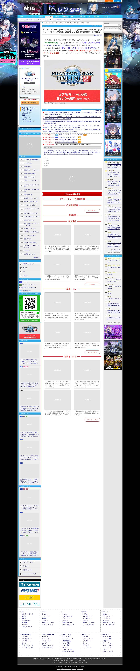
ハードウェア (81, 17)
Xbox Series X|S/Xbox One (29, 284)
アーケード (105, 634)
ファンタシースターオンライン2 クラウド (29, 79)
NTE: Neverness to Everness (114, 268)
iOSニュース (66, 636)
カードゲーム (107, 643)
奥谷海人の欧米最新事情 (31, 159)
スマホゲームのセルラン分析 (31, 185)
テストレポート (88, 639)
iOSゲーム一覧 (67, 649)
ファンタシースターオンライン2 (67, 137)
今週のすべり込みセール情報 (31, 190)
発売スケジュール (48, 622)
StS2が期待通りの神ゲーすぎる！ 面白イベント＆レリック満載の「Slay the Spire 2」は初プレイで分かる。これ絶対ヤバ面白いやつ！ (29, 481)
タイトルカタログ (48, 624)
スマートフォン (66, 634)
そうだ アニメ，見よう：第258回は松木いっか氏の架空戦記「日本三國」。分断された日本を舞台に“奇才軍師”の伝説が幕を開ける (87, 248)
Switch (49, 17)
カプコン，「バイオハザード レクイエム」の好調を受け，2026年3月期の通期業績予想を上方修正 (114, 244)
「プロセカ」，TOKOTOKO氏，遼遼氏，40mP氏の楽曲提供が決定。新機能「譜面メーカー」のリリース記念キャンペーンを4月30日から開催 (114, 227)
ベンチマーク (87, 647)
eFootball (110, 274)
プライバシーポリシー (29, 562)
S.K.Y (76, 152)
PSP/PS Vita (105, 612)
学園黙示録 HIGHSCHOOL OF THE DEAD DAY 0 (114, 311)
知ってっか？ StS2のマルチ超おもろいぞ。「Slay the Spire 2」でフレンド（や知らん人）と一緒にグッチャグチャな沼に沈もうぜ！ (29, 457)
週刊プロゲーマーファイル (31, 170)
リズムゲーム (107, 647)
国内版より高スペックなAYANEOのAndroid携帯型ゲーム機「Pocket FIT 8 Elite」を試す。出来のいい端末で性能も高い (57, 345)
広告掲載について (27, 569)
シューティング (108, 645)
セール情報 (66, 643)
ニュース (25, 113)
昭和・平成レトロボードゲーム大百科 (31, 224)
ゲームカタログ (76, 19)
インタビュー (41, 19)
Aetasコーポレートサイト (29, 573)
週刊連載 (25, 622)
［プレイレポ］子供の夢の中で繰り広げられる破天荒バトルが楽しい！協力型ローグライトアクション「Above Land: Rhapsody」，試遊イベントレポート (29, 530)
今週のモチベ (28, 166)
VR (72, 17)
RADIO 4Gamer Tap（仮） (31, 201)
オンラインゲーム (27, 614)
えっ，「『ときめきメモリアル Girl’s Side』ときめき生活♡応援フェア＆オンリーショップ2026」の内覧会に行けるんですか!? (114, 209)
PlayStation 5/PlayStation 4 (29, 287)
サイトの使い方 (40, 1)
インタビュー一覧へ (92, 419)
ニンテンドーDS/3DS (47, 634)
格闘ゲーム (106, 641)
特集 (23, 115)
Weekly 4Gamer (28, 163)
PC (27, 17)
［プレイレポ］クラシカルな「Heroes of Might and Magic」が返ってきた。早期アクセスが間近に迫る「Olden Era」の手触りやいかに (114, 192)
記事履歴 (109, 1)
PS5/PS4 (41, 17)
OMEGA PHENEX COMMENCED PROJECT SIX (114, 304)
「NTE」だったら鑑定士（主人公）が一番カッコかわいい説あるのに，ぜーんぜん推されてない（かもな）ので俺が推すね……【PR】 (114, 165)
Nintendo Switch (26, 290)
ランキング (118, 1)
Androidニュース (67, 639)
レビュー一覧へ (92, 352)
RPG (45, 152)
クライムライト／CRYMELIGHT (114, 287)
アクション (91, 150)
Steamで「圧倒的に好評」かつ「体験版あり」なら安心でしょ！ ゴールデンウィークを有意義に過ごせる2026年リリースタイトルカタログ (29, 361)
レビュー (21, 19)
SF (48, 152)
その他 (105, 649)
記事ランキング (27, 627)
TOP (21, 17)
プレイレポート (30, 19)
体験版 (24, 618)
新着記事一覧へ (92, 210)
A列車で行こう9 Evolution (114, 318)
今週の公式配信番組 (29, 173)
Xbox (33, 17)
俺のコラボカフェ (29, 220)
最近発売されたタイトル (62, 19)
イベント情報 (107, 639)
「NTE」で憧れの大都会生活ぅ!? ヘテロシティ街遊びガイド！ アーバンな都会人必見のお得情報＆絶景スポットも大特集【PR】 (114, 201)
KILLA (109, 293)
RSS (20, 1)
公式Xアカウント (28, 1)
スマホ (57, 17)
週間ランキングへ (116, 249)
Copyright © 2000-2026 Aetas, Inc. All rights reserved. (70, 669)
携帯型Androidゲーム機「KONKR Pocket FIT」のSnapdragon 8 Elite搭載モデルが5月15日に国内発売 (114, 183)
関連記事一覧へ (98, 110)
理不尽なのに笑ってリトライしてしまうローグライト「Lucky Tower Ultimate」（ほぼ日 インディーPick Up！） (87, 277)
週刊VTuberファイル (29, 177)
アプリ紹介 (66, 645)
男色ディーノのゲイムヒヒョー (31, 181)
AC (89, 17)
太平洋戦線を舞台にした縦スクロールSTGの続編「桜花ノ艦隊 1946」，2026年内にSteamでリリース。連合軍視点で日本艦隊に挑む (114, 236)
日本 (64, 152)
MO (97, 150)
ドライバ (25, 275)
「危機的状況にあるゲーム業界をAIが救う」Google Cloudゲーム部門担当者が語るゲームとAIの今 (87, 413)
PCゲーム (24, 282)
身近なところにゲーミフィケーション (31, 246)
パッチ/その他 (26, 121)
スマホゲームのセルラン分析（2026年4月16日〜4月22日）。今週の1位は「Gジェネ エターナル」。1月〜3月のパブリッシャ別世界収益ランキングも (57, 249)
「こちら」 (80, 660)
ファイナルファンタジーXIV (114, 261)
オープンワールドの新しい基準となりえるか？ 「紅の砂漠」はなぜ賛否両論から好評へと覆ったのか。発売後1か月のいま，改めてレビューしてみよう (29, 434)
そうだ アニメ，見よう (30, 205)
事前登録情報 (66, 641)
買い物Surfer (27, 239)
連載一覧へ (37, 257)
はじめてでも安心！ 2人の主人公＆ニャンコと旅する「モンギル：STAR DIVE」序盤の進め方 (29, 384)
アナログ (96, 17)
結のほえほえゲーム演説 (31, 213)
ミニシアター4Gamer (29, 235)
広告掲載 (81, 666)
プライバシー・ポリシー (70, 666)
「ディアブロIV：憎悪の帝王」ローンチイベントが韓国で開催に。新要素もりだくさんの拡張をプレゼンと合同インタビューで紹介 (29, 554)
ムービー (50, 19)
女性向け (65, 17)
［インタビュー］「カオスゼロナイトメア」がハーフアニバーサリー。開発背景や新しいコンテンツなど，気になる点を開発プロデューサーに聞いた (29, 507)
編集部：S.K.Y (98, 35)
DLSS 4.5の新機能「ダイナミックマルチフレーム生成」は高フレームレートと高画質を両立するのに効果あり (87, 345)
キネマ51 (26, 250)
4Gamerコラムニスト (29, 228)
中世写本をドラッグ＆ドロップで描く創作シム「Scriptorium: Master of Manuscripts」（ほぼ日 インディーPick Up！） (57, 277)
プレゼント (26, 267)
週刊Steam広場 (28, 194)
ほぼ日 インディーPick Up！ (31, 198)
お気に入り (101, 1)
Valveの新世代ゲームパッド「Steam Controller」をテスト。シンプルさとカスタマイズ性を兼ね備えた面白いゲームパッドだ (57, 315)
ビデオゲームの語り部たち (31, 232)
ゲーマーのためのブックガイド (31, 209)
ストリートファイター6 (114, 298)
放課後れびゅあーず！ (30, 254)
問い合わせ (50, 1)
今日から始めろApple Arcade (31, 216)
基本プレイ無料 (57, 152)
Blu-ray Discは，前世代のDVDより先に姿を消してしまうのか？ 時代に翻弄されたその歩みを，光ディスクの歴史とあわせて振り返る (29, 408)
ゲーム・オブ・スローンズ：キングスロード (114, 280)
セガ (23, 87)
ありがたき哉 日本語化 (30, 242)
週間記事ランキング (28, 264)
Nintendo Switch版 (61, 45)
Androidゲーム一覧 (68, 651)
